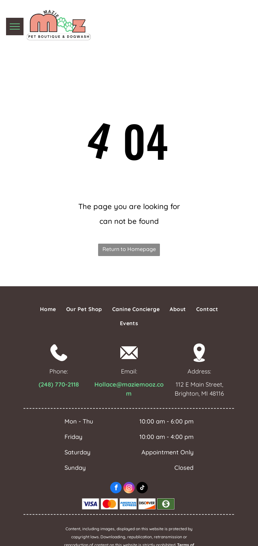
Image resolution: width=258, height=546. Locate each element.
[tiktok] (142, 488)
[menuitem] (48, 309)
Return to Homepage (129, 249)
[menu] (15, 26)
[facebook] (116, 488)
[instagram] (129, 488)
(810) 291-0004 (197, 24)
